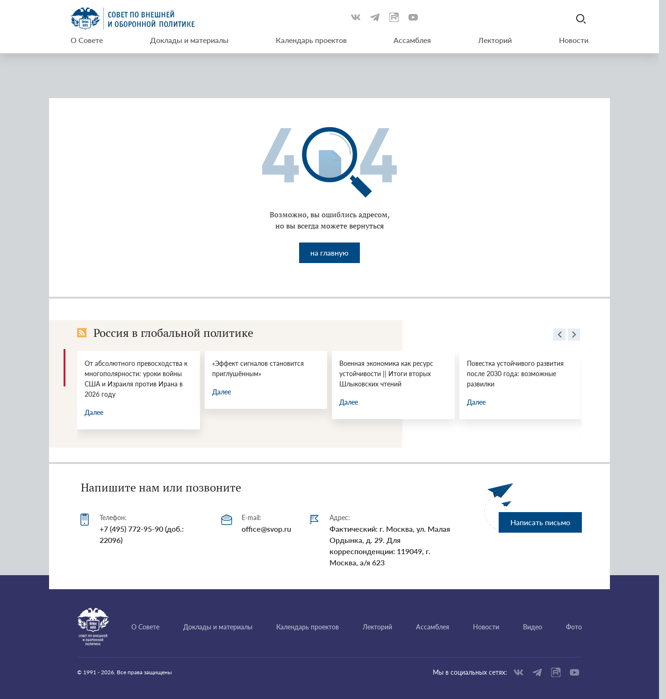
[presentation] (559, 335)
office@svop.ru (266, 528)
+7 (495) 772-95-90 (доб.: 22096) (142, 534)
